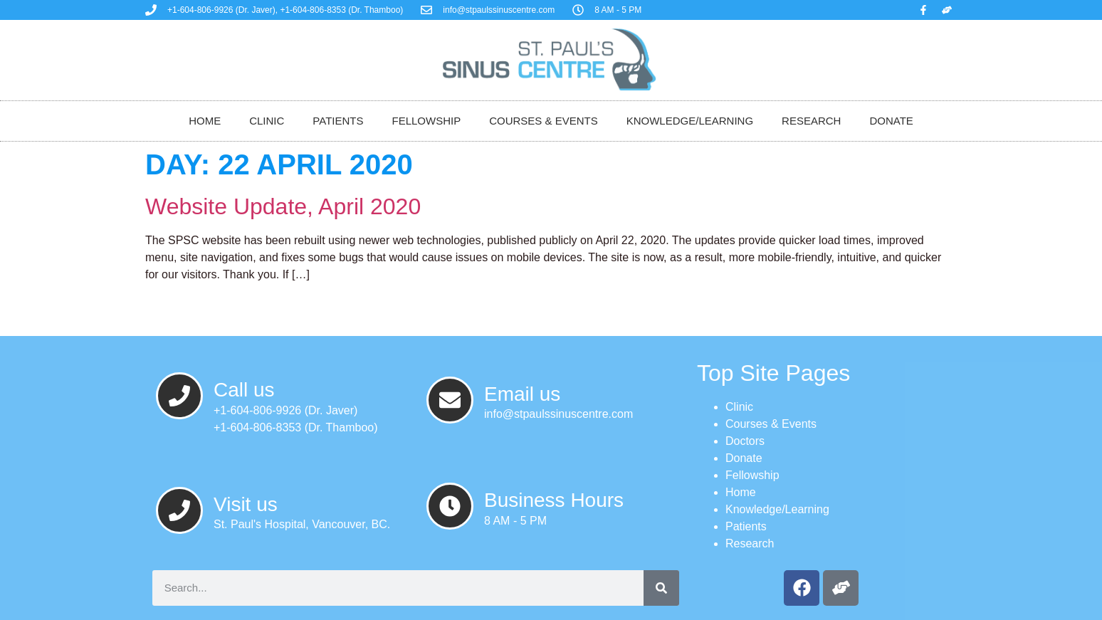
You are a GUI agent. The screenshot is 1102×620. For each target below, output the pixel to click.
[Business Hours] (449, 506)
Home (205, 121)
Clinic (266, 121)
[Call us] (179, 395)
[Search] (661, 588)
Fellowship (426, 121)
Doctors (745, 441)
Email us (522, 394)
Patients (338, 121)
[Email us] (449, 400)
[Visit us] (179, 510)
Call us (244, 390)
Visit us (246, 504)
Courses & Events (543, 121)
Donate (891, 121)
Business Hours (554, 500)
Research (811, 121)
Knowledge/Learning (689, 121)
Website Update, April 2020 (283, 206)
